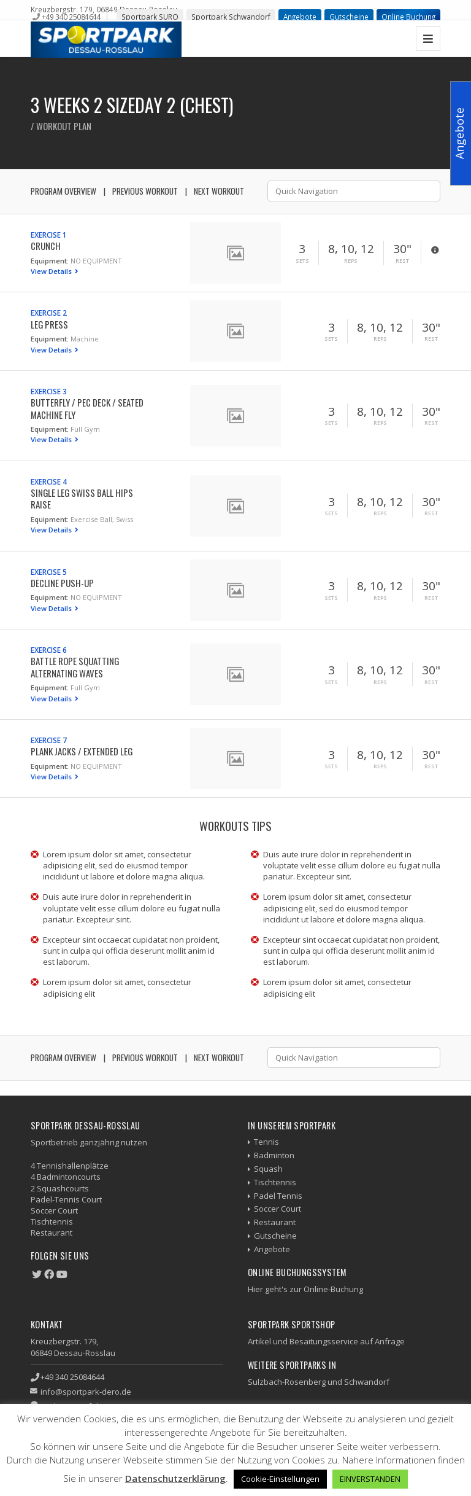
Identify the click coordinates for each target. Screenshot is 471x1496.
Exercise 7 (49, 740)
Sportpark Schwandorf (230, 16)
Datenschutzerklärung (175, 1478)
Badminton (274, 1155)
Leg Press (49, 324)
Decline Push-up (62, 583)
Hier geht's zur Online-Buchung (305, 1289)
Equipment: (50, 260)
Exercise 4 (49, 481)
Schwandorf (366, 1381)
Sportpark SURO (149, 16)
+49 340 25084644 (71, 16)
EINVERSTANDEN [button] (370, 1478)
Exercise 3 (49, 391)
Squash (268, 1168)
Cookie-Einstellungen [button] (280, 1478)
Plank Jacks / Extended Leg (81, 751)
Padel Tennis (278, 1195)
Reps (351, 261)
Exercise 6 (49, 650)
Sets (302, 261)
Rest (402, 261)
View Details (52, 271)
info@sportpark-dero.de (85, 1391)
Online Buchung (408, 16)
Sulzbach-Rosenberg (287, 1381)
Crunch (46, 245)
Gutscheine (349, 16)
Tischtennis (275, 1182)
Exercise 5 (49, 572)
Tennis (266, 1141)
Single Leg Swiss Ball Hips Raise (82, 498)
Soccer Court (277, 1208)
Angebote (299, 16)
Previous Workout (145, 191)
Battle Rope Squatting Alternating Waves (75, 666)
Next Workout (219, 191)
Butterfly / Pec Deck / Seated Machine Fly (87, 408)
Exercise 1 (49, 235)
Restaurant (275, 1222)
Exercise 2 (49, 313)
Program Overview (63, 191)
